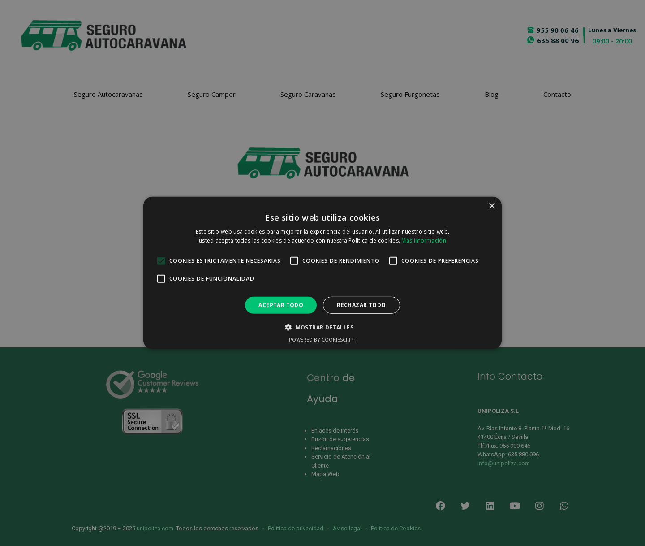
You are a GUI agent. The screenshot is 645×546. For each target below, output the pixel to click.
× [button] (491, 206)
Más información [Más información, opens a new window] (423, 240)
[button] (322, 327)
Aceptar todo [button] (280, 305)
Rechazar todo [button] (361, 305)
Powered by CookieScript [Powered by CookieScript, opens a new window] (323, 339)
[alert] (322, 273)
